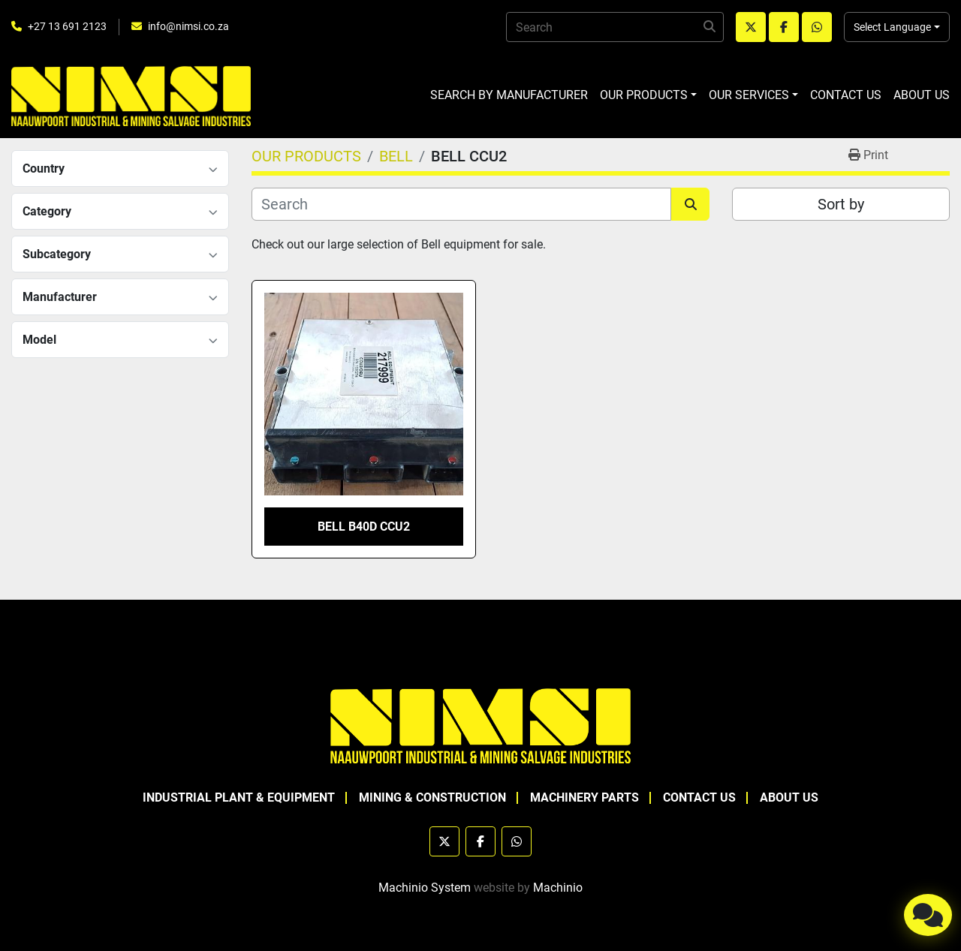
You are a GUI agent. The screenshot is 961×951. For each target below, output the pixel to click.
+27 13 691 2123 (67, 26)
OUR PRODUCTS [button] (644, 95)
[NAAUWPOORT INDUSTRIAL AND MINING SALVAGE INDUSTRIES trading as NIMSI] (480, 725)
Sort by (841, 204)
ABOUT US (921, 95)
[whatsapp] (817, 27)
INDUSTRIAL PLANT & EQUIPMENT (239, 797)
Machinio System (424, 887)
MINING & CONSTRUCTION (432, 797)
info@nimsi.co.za (188, 26)
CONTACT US (845, 95)
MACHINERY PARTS (584, 797)
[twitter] (751, 27)
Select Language (892, 27)
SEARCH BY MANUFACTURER (509, 95)
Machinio (558, 887)
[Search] (615, 27)
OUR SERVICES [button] (749, 95)
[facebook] (784, 27)
